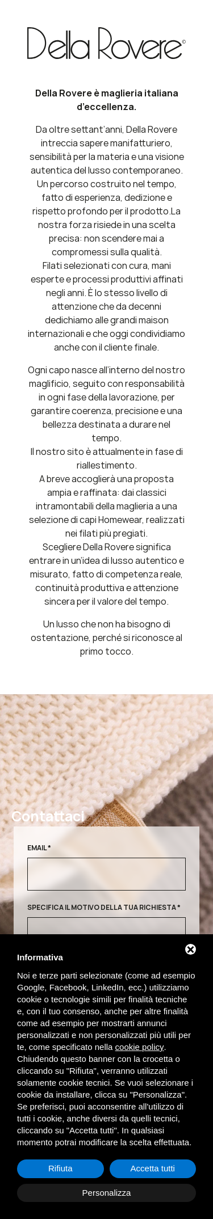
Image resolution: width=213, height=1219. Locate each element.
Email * (39, 848)
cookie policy (139, 1047)
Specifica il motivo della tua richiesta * (104, 907)
